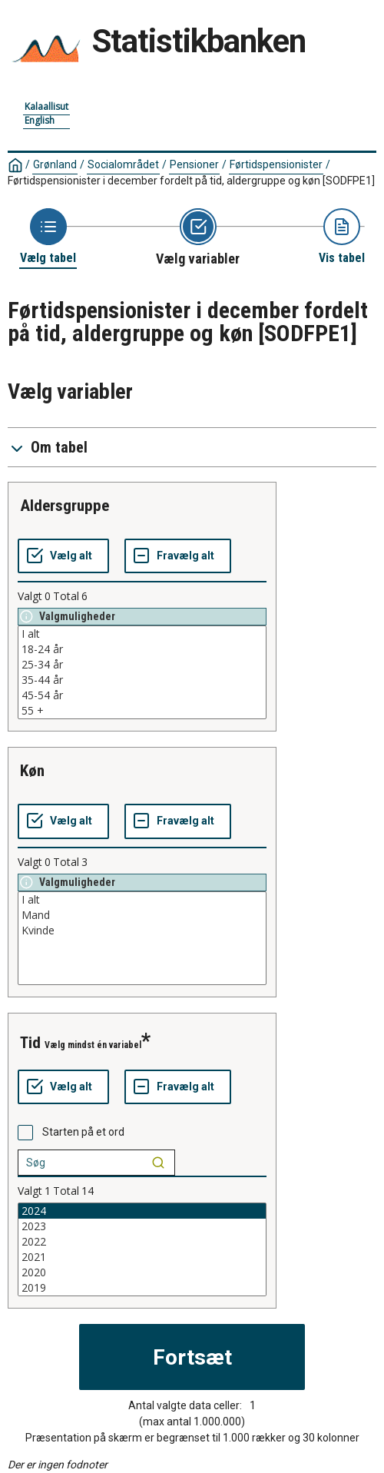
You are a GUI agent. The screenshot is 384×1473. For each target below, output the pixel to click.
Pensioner (194, 164)
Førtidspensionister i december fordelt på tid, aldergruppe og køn (191, 180)
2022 (142, 1241)
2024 (142, 1211)
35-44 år (142, 680)
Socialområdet (123, 164)
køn (32, 770)
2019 (142, 1288)
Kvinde (142, 930)
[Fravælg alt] (177, 556)
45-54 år (142, 695)
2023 (142, 1226)
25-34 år (142, 664)
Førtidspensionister (276, 164)
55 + (142, 710)
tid (30, 1042)
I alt (142, 634)
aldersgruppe (64, 505)
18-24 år (142, 649)
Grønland (55, 164)
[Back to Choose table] (48, 237)
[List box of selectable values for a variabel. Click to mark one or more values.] (142, 672)
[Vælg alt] (63, 556)
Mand (142, 915)
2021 (142, 1257)
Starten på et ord (83, 1132)
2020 (142, 1272)
